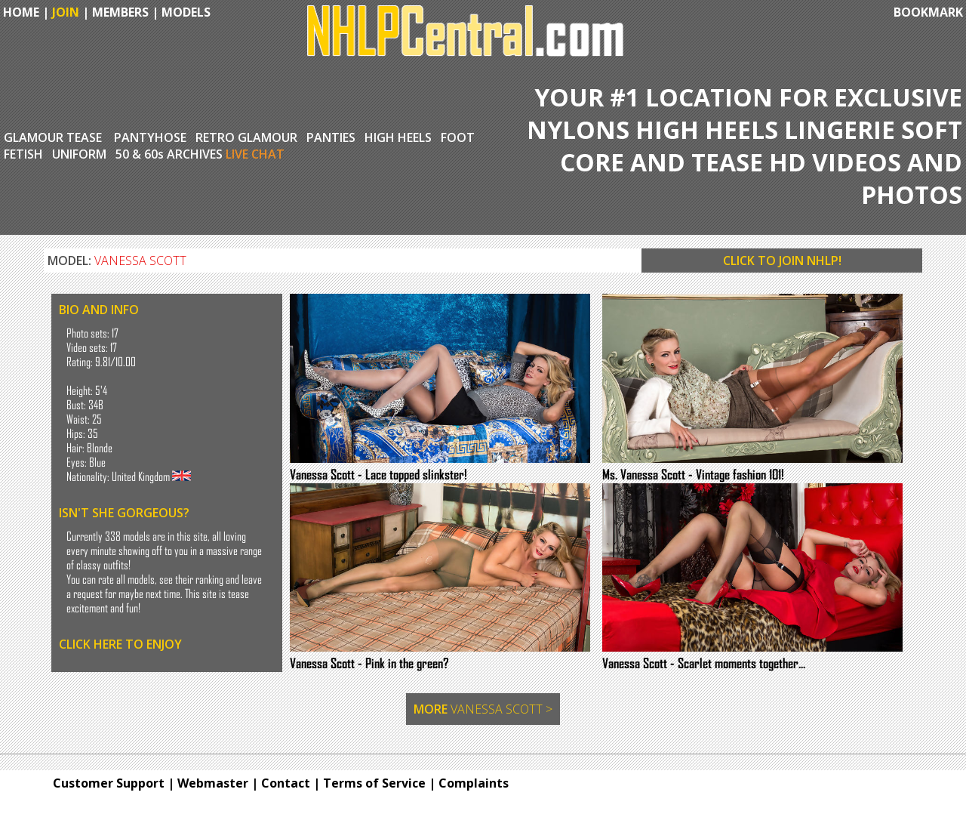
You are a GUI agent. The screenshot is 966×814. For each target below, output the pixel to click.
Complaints (473, 783)
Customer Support (109, 783)
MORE (483, 709)
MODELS (186, 12)
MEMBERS (120, 12)
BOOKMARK (928, 12)
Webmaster (212, 783)
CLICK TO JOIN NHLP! (782, 260)
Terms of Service (374, 783)
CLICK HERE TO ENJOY (120, 644)
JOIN (65, 12)
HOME (19, 12)
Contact (285, 783)
